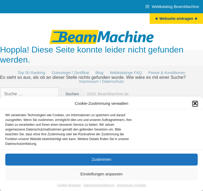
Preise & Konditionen (166, 72)
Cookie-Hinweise (69, 186)
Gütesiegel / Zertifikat (70, 72)
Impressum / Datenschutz (101, 81)
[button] (195, 104)
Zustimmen (101, 160)
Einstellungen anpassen (101, 174)
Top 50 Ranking (31, 72)
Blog (99, 72)
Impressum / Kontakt (131, 186)
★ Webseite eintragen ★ (176, 18)
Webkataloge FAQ (126, 72)
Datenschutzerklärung (99, 186)
